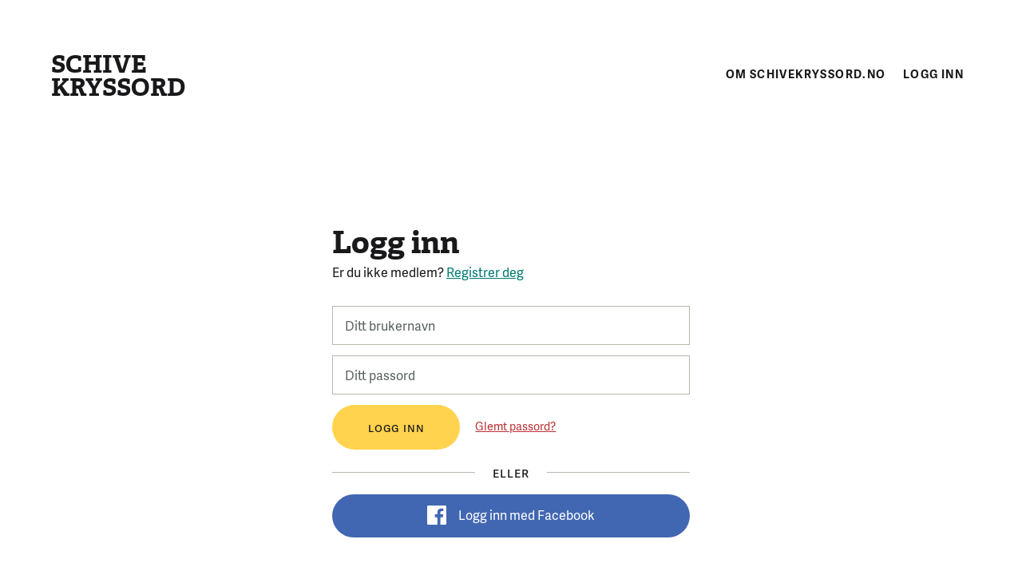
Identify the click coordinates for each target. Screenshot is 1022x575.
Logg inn (933, 73)
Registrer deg (485, 272)
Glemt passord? (515, 426)
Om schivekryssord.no (806, 73)
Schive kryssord (118, 76)
